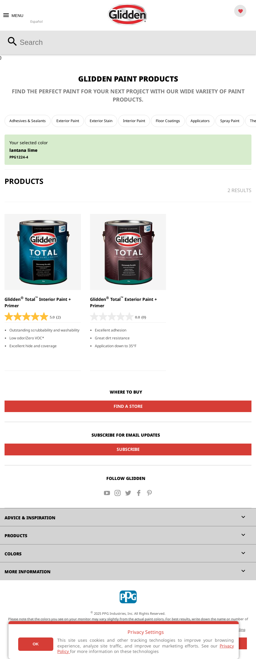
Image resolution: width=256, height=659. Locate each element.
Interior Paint (134, 120)
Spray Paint (229, 120)
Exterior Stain (101, 120)
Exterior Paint (67, 120)
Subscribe (128, 449)
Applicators (200, 120)
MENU (12, 15)
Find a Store (128, 406)
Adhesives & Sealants (27, 120)
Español (36, 21)
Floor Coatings (168, 120)
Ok (36, 644)
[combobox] (128, 42)
